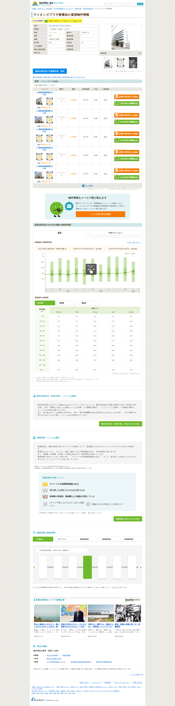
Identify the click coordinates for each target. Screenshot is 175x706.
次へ (140, 567)
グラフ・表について (133, 242)
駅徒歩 (84, 303)
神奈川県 (78, 8)
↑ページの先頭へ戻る (137, 674)
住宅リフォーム (42, 691)
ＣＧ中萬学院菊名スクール (56, 662)
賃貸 (74, 21)
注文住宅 (34, 691)
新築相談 (63, 691)
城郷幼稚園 (67, 655)
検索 (141, 4)
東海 (54, 693)
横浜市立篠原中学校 (54, 658)
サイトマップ (97, 682)
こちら (114, 587)
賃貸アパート (75, 687)
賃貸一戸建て (84, 687)
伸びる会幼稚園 (52, 655)
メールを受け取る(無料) (100, 214)
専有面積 (40, 303)
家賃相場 (91, 687)
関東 (41, 693)
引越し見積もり (71, 691)
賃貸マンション (65, 687)
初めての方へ (84, 682)
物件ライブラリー (90, 691)
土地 (138, 687)
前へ (34, 567)
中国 (65, 693)
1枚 (38, 144)
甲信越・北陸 (48, 693)
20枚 (38, 107)
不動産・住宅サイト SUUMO (42, 8)
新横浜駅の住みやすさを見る (128, 519)
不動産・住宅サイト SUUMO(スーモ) (43, 687)
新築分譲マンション (101, 687)
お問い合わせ (137, 682)
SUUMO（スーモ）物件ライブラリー (48, 3)
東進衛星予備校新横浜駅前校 (81, 662)
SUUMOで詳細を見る (126, 103)
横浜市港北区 (88, 8)
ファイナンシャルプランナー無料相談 (107, 691)
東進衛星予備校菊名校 (104, 662)
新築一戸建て (123, 687)
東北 (38, 693)
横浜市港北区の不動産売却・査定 (49, 71)
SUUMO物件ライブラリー (63, 8)
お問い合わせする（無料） (126, 96)
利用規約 (108, 682)
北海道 (34, 693)
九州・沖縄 (71, 693)
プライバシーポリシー (122, 682)
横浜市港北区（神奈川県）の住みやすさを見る (120, 424)
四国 (62, 693)
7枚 (38, 163)
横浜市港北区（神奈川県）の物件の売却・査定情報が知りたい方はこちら (59, 77)
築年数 (62, 303)
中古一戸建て (132, 687)
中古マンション (113, 687)
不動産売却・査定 (53, 691)
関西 (58, 693)
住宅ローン (80, 691)
